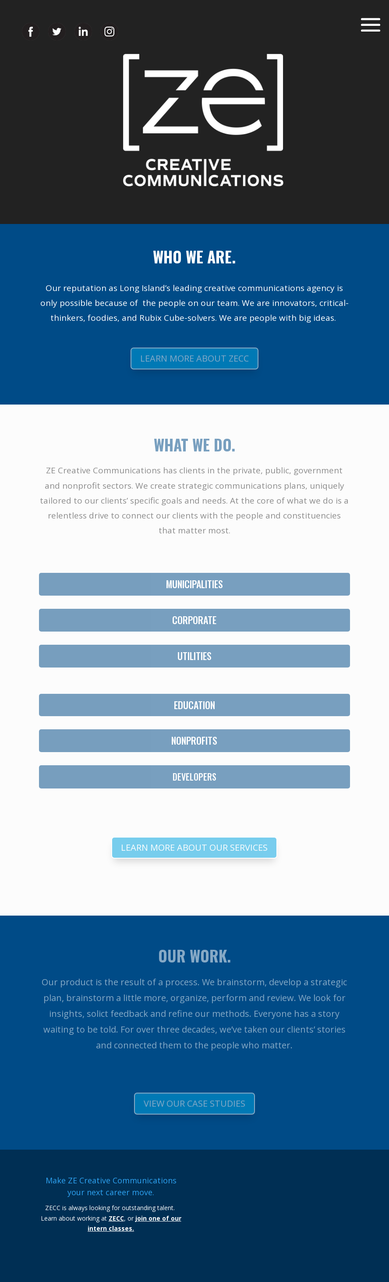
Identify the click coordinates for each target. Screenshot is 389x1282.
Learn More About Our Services (194, 847)
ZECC (116, 1218)
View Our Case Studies (194, 1103)
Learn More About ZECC (194, 358)
